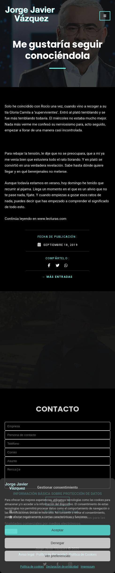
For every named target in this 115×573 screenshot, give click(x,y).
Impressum (88, 566)
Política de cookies (32, 566)
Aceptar (57, 530)
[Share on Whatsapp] (66, 265)
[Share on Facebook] (49, 265)
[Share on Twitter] (57, 265)
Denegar (57, 543)
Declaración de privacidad (62, 566)
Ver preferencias (57, 556)
